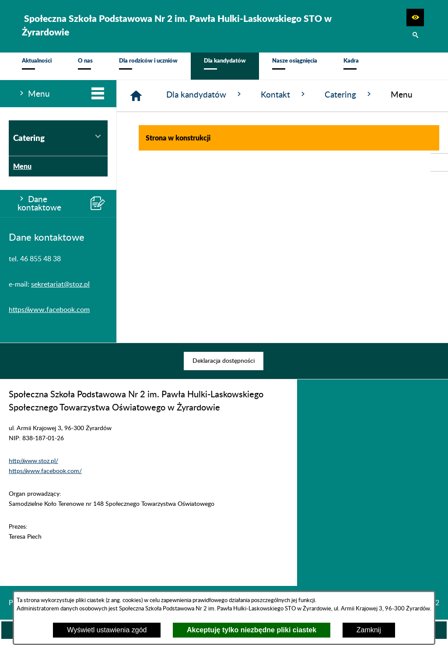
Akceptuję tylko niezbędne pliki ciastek (251, 630)
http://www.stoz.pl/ (33, 466)
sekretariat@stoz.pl (60, 289)
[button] (415, 17)
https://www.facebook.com (49, 314)
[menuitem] (37, 68)
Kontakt (284, 99)
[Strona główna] (136, 100)
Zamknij (369, 630)
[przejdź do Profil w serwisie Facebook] (439, 162)
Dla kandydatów (204, 99)
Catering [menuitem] (58, 142)
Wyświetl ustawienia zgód (107, 630)
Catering (349, 99)
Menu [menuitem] (20, 171)
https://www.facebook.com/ (45, 476)
